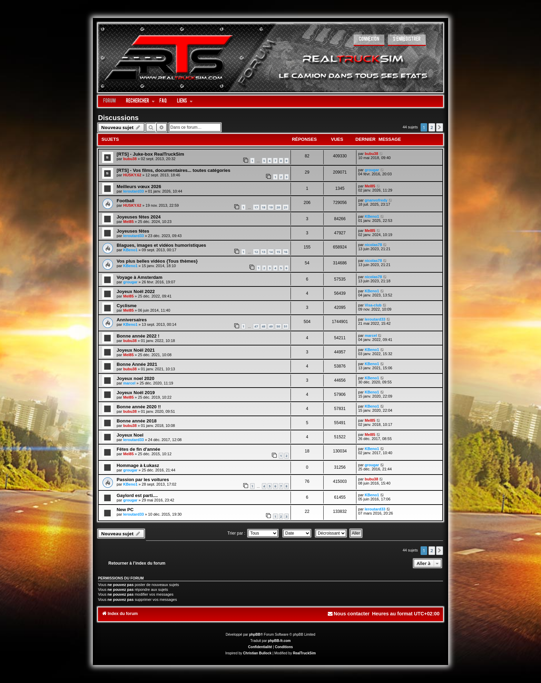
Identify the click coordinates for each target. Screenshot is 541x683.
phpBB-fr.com (279, 641)
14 (271, 252)
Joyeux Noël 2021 (136, 350)
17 (256, 207)
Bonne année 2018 (137, 420)
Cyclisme (127, 305)
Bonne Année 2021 (137, 364)
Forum (109, 101)
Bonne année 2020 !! (139, 406)
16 (285, 252)
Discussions (118, 117)
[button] (439, 127)
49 (271, 326)
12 (256, 252)
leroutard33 (133, 191)
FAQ (163, 101)
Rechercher (137, 101)
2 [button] (432, 127)
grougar (372, 170)
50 (278, 326)
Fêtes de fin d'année (138, 449)
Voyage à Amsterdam (140, 277)
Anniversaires (132, 319)
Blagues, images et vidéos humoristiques (161, 245)
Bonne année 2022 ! (138, 336)
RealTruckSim (304, 653)
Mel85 (370, 186)
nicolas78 (373, 245)
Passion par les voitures (143, 479)
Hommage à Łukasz (138, 465)
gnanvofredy (376, 200)
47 (256, 326)
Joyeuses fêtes (133, 231)
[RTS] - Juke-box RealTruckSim (150, 154)
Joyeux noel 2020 (135, 378)
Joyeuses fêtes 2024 (139, 216)
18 (263, 207)
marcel (371, 335)
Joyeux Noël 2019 (136, 392)
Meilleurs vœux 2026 (139, 186)
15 (278, 252)
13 (263, 252)
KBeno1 (372, 216)
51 (285, 326)
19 (271, 207)
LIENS (182, 101)
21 (285, 207)
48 (263, 326)
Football (125, 200)
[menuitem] (369, 40)
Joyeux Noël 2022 (136, 291)
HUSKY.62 (132, 175)
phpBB (254, 634)
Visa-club (373, 305)
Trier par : (252, 533)
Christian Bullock (257, 653)
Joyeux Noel (130, 435)
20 (278, 207)
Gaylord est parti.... (137, 495)
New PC (125, 509)
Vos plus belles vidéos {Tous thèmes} (157, 261)
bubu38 (130, 159)
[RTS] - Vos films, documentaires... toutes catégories (173, 170)
